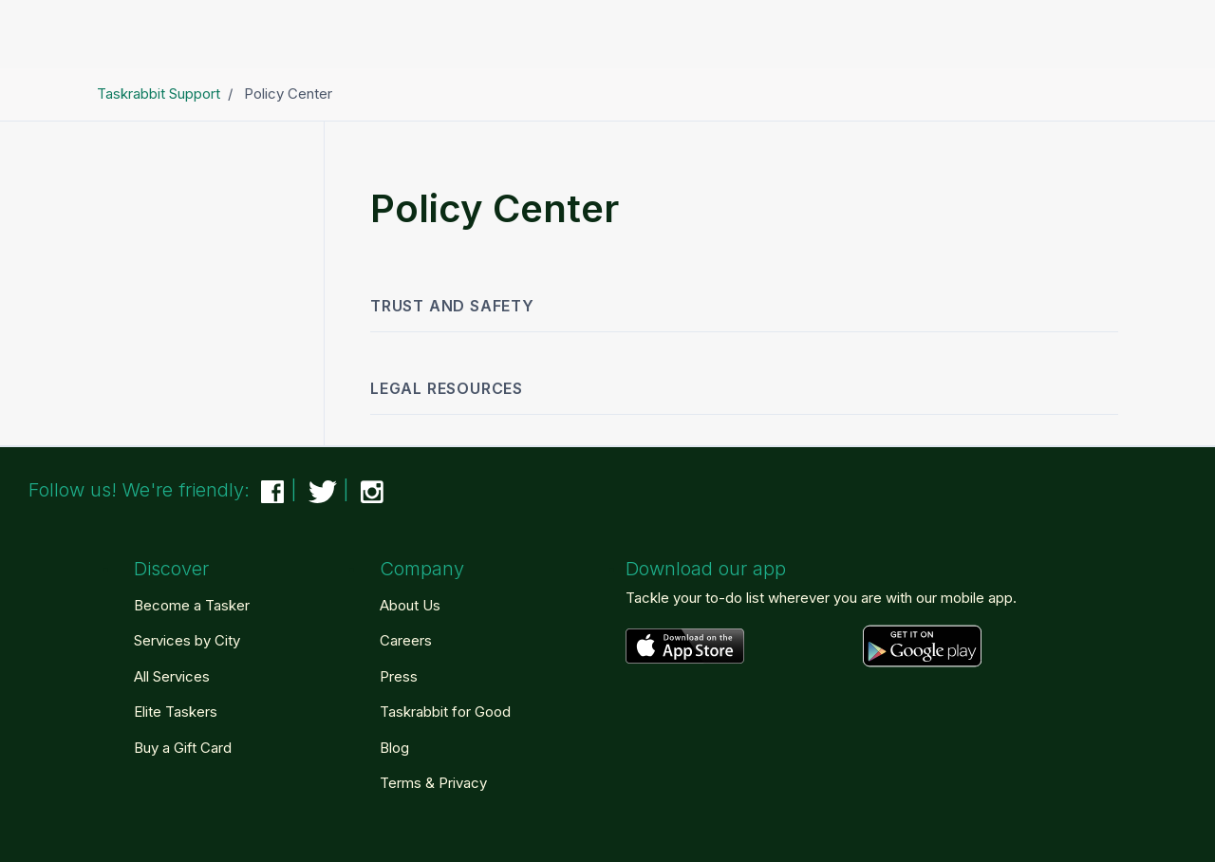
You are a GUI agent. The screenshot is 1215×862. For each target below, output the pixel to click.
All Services (172, 676)
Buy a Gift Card (183, 748)
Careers (406, 640)
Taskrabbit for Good (445, 712)
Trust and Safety (452, 305)
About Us (410, 605)
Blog (394, 748)
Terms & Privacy (433, 783)
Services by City (187, 640)
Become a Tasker (192, 605)
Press (399, 676)
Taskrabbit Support (158, 93)
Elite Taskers (175, 712)
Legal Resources (446, 388)
